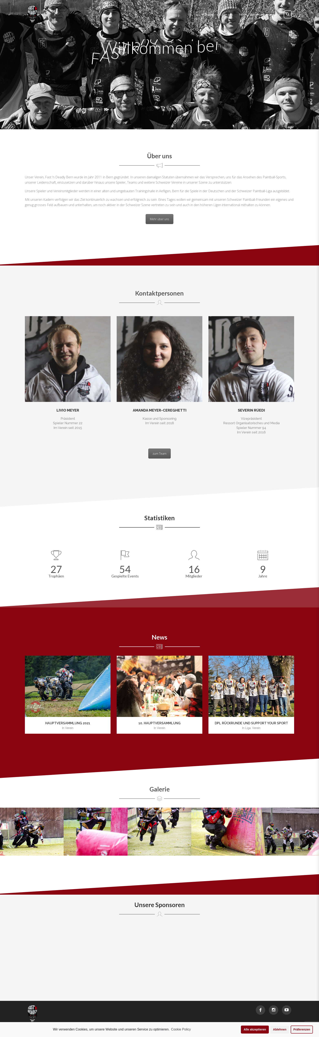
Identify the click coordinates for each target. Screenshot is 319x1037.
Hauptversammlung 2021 (67, 723)
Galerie (160, 789)
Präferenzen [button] (301, 1029)
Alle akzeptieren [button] (255, 1029)
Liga (248, 728)
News (159, 637)
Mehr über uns (159, 219)
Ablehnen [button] (280, 1029)
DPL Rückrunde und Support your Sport (251, 723)
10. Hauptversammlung (159, 723)
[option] (68, 695)
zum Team (159, 453)
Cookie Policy (181, 1029)
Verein (69, 728)
